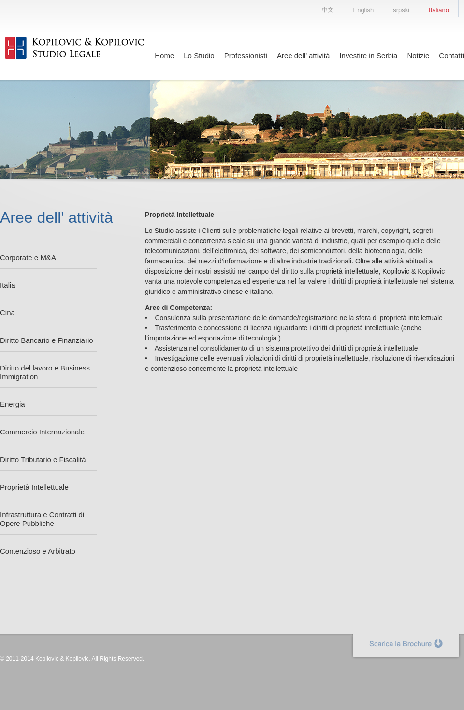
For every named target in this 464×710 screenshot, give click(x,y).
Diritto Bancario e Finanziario (46, 340)
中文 (328, 9)
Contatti (451, 55)
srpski (401, 10)
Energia (12, 404)
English (363, 10)
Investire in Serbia (368, 55)
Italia (7, 285)
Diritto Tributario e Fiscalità (43, 459)
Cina (7, 313)
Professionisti (245, 55)
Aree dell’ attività (303, 55)
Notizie (418, 55)
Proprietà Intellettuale (34, 487)
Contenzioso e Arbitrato (37, 551)
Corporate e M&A (28, 257)
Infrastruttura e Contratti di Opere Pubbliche (42, 518)
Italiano (439, 10)
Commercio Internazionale (42, 432)
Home (164, 55)
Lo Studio (199, 55)
